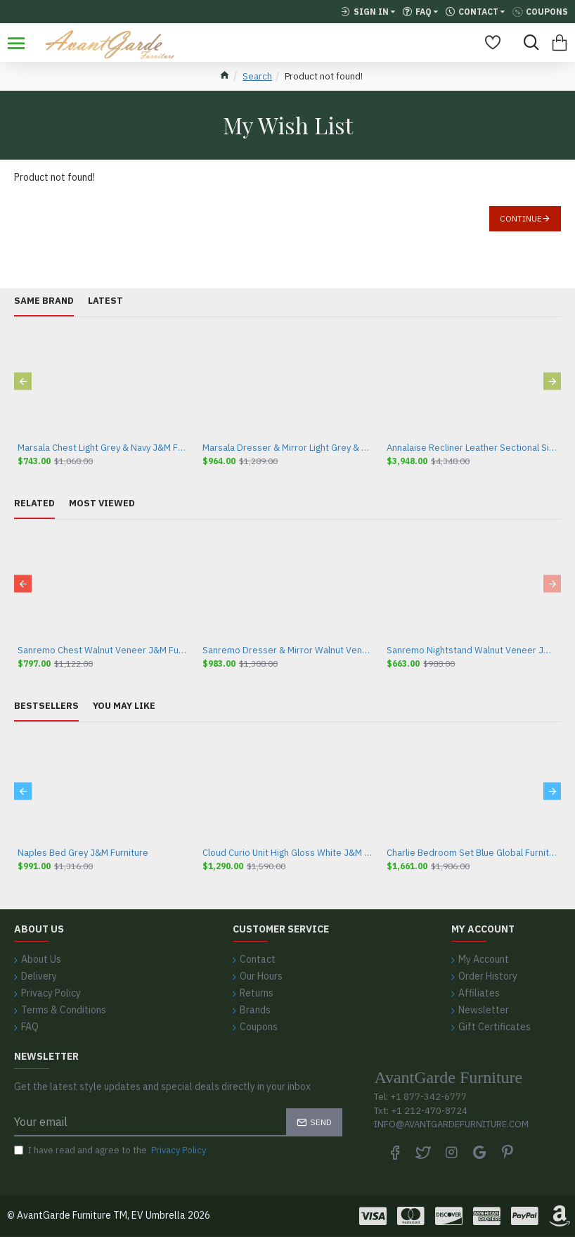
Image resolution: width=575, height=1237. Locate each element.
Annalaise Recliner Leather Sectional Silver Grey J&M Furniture (472, 448)
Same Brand (44, 301)
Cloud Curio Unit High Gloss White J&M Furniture (287, 853)
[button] (23, 381)
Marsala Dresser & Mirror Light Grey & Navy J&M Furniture (287, 448)
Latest (105, 301)
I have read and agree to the (111, 1150)
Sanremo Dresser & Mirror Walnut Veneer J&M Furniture (287, 650)
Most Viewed (102, 503)
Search (257, 76)
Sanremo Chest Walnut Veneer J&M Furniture (103, 650)
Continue (521, 218)
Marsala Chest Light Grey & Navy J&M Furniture (103, 448)
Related (34, 503)
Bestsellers (46, 706)
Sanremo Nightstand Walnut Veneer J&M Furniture (472, 650)
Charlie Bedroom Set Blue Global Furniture (472, 853)
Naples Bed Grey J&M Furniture (83, 853)
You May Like (124, 706)
